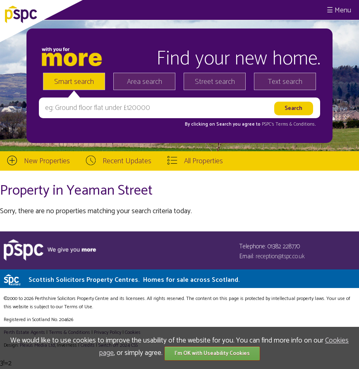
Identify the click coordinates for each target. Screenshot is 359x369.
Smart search (74, 82)
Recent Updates (127, 161)
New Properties (47, 161)
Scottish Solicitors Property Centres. (134, 280)
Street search (215, 82)
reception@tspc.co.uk (280, 256)
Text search (285, 82)
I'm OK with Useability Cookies (212, 353)
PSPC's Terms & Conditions (288, 124)
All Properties (203, 161)
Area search (144, 82)
